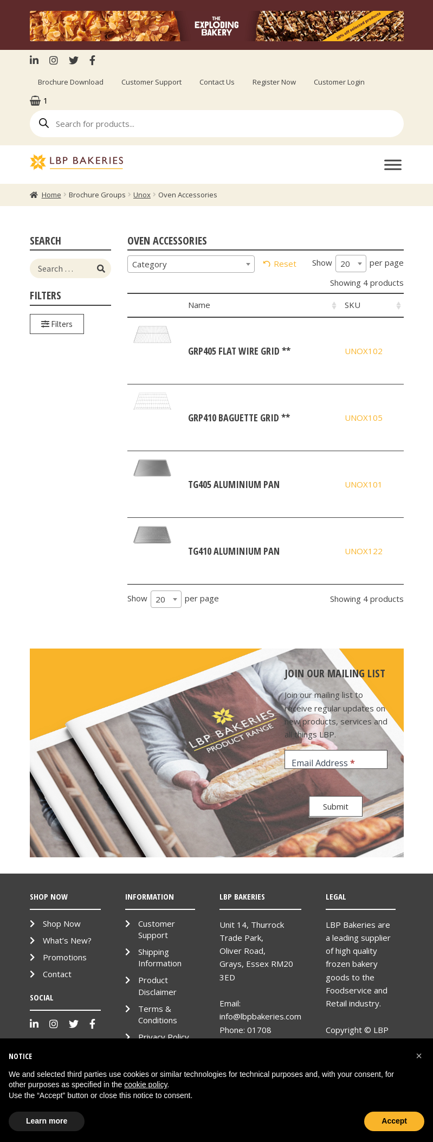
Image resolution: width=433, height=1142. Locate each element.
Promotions (65, 957)
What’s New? (67, 940)
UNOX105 (364, 417)
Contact (57, 973)
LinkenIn (37, 60)
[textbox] (191, 264)
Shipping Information (160, 957)
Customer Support (151, 82)
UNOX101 (364, 484)
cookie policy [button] (145, 1084)
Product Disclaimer (157, 985)
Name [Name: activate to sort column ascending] (199, 304)
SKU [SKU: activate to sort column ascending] (352, 304)
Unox (142, 195)
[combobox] (191, 264)
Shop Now (62, 923)
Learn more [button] (46, 1121)
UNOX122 (364, 551)
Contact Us (217, 82)
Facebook (92, 60)
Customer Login (339, 82)
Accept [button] (394, 1121)
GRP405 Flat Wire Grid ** (239, 350)
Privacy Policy (163, 1036)
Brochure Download (71, 82)
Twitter (73, 60)
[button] (419, 1055)
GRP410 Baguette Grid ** (239, 417)
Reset (285, 263)
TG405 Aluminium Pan (234, 484)
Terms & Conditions (157, 1014)
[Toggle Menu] (393, 164)
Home (51, 195)
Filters (57, 324)
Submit (335, 806)
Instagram (53, 60)
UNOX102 (364, 350)
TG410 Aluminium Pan (234, 550)
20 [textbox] (345, 263)
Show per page (358, 263)
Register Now (274, 82)
